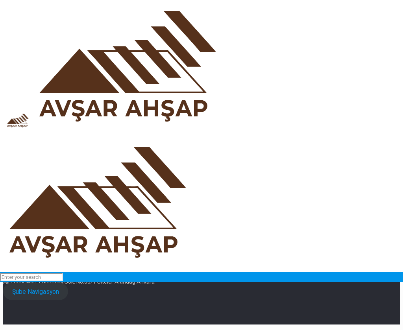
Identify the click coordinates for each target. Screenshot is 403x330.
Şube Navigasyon (35, 291)
